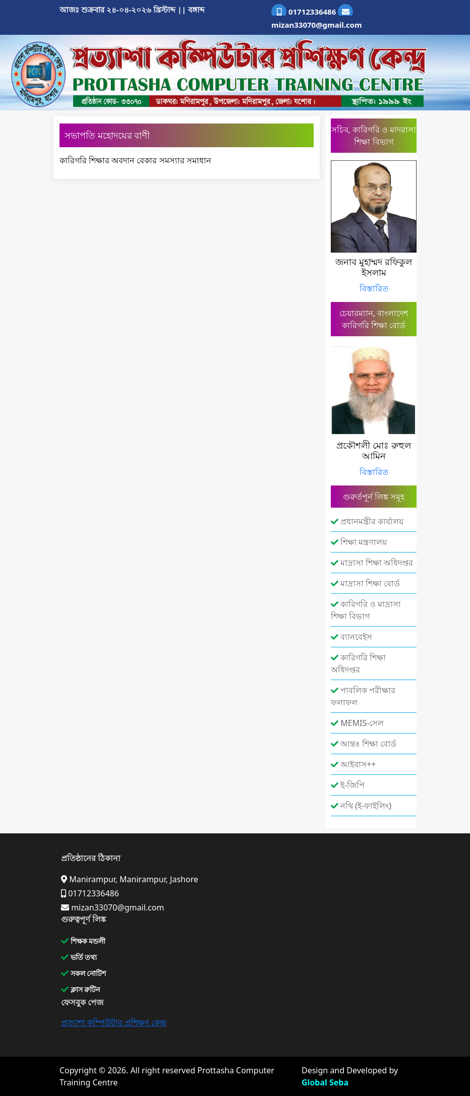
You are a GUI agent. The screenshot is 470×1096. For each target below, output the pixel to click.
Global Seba (325, 1082)
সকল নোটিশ (83, 973)
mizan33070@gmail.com (316, 17)
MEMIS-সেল (357, 722)
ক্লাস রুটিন (80, 989)
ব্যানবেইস (351, 636)
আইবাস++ (353, 764)
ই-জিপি (348, 784)
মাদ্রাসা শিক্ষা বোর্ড (365, 583)
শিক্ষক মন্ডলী (83, 941)
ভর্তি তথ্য (79, 957)
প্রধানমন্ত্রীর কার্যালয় (367, 521)
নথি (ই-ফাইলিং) (361, 805)
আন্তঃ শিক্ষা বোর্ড (363, 743)
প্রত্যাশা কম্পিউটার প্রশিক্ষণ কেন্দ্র (113, 1022)
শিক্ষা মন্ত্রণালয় (359, 541)
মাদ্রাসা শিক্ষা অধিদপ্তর (372, 562)
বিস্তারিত (374, 288)
